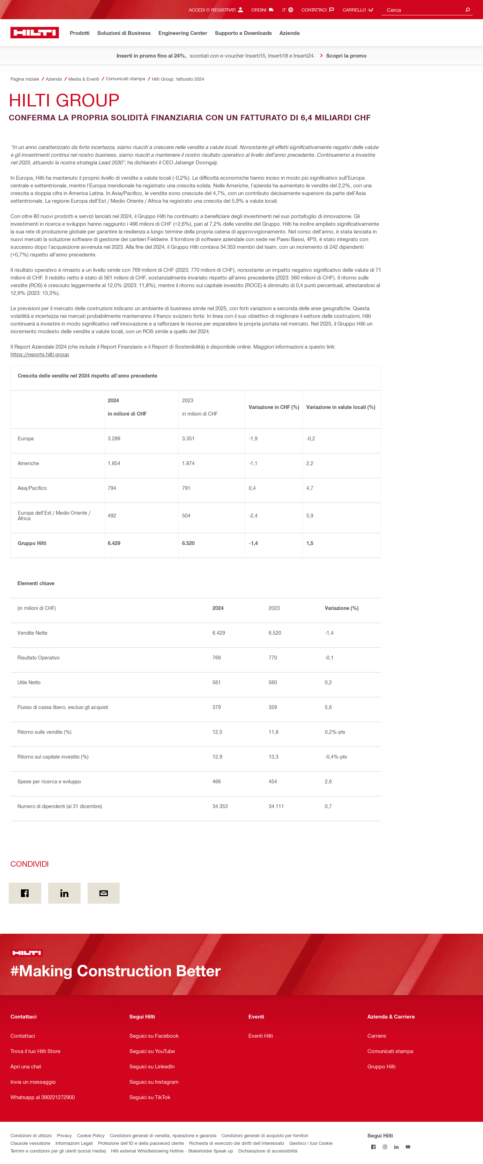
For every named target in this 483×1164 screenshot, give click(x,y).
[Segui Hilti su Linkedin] (396, 1146)
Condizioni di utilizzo (31, 1135)
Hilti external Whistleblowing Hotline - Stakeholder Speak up (172, 1150)
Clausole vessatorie (30, 1143)
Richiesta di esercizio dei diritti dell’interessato (236, 1143)
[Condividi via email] (104, 893)
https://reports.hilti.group (39, 354)
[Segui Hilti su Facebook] (373, 1146)
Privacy (64, 1135)
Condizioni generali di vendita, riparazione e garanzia (163, 1135)
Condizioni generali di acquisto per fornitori (265, 1135)
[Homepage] (34, 32)
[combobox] (427, 9)
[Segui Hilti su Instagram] (385, 1146)
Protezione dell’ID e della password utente (141, 1143)
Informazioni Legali (74, 1143)
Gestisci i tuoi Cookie (311, 1143)
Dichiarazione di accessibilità (267, 1150)
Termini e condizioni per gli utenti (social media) (58, 1150)
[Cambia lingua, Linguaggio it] (289, 9)
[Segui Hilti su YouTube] (408, 1146)
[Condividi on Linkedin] (64, 893)
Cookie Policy (91, 1135)
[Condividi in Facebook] (25, 893)
